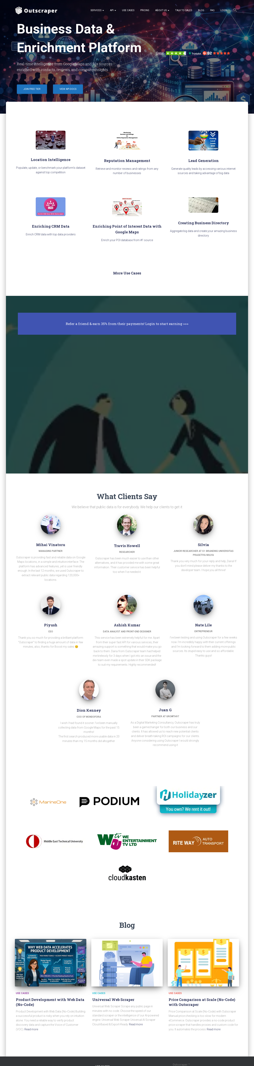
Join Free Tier (31, 89)
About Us (162, 10)
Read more (31, 1029)
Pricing (144, 10)
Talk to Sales (183, 10)
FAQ (212, 10)
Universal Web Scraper (113, 999)
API (113, 10)
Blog (201, 10)
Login (223, 10)
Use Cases (128, 10)
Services (97, 10)
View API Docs (68, 89)
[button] (235, 10)
